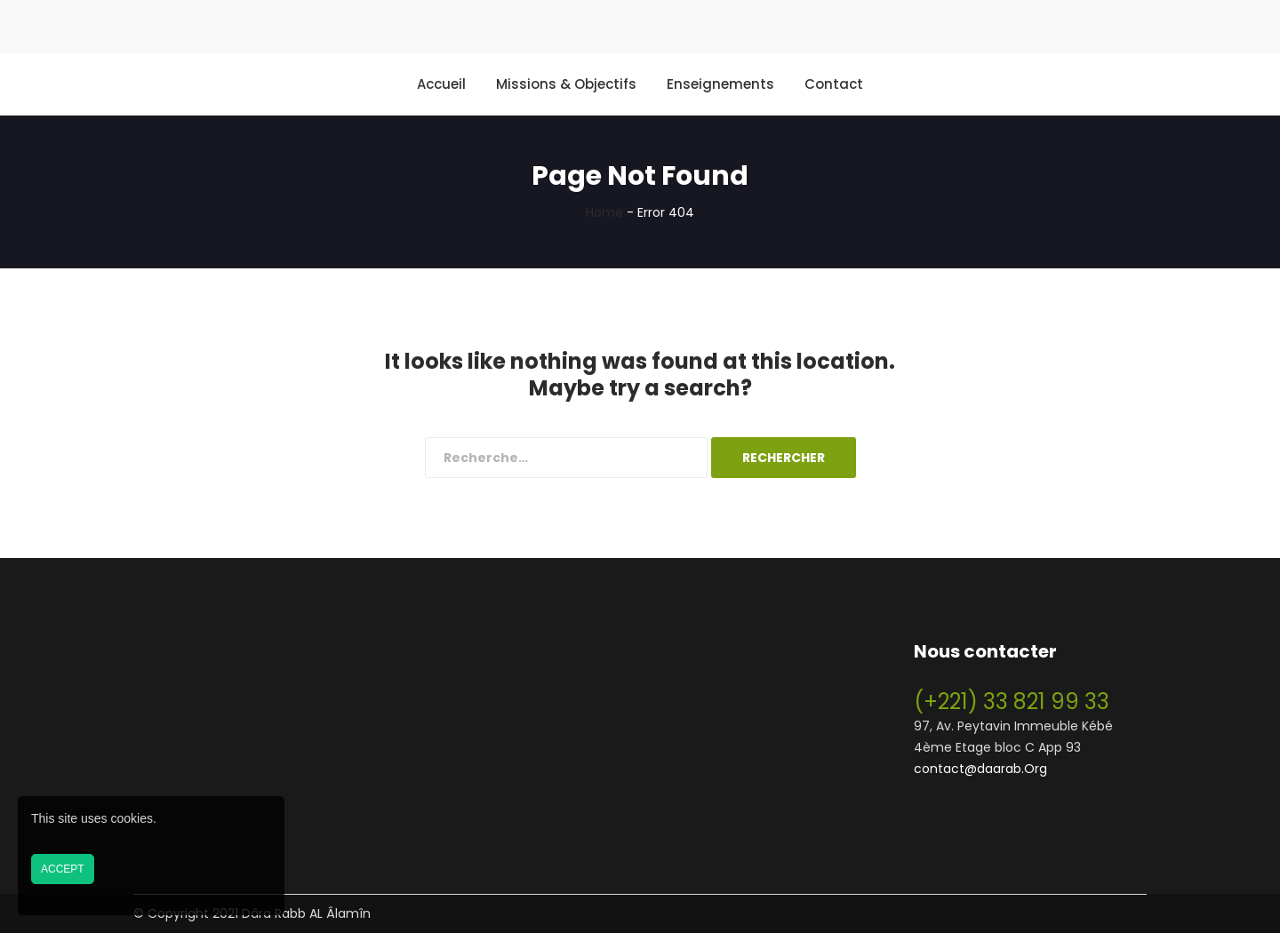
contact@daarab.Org (980, 769)
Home (604, 212)
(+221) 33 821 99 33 (1011, 701)
